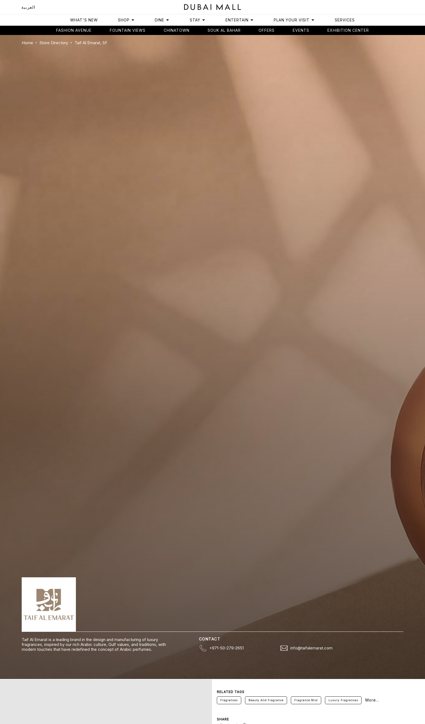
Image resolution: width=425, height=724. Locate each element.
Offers (267, 30)
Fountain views (128, 30)
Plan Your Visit (294, 20)
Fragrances (229, 700)
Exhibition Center (348, 30)
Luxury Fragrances (343, 700)
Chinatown (176, 30)
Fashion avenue (74, 30)
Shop (126, 20)
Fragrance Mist (306, 700)
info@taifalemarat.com (311, 648)
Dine (162, 20)
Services (345, 20)
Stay (197, 20)
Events (301, 30)
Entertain (240, 20)
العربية (28, 7)
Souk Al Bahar (224, 30)
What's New (84, 20)
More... (372, 700)
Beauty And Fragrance (266, 700)
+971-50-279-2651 (226, 648)
